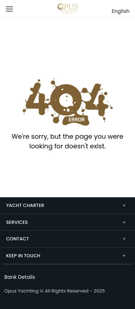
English (121, 11)
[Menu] (8, 6)
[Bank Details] (19, 277)
